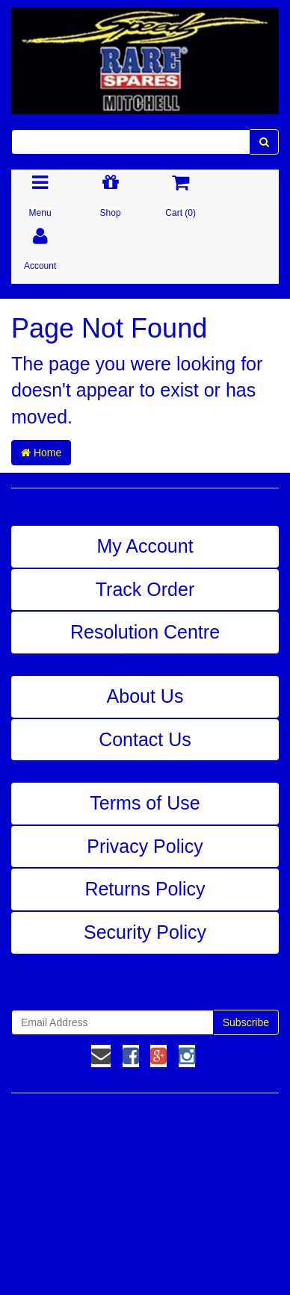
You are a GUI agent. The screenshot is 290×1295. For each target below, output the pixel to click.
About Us (145, 696)
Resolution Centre (145, 631)
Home (41, 453)
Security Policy (145, 932)
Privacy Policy (145, 846)
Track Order (145, 589)
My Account (144, 545)
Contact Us (145, 739)
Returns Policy (144, 888)
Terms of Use (145, 802)
